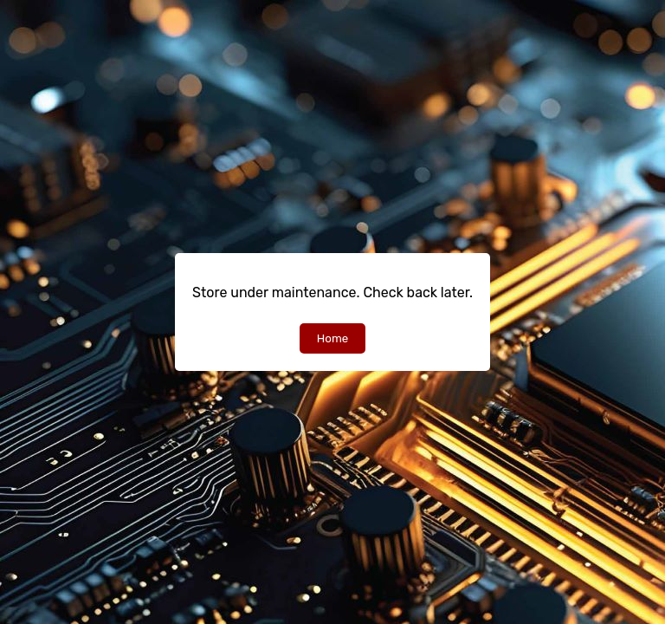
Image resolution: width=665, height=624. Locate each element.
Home (332, 338)
